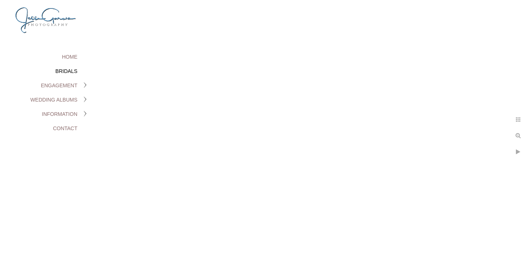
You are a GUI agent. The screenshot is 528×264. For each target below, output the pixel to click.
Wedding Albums (53, 100)
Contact (65, 128)
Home (69, 57)
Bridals (66, 71)
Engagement (59, 85)
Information (59, 114)
